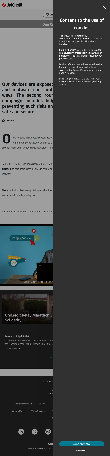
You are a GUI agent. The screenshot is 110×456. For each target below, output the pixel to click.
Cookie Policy (79, 70)
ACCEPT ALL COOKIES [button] (81, 444)
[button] (104, 7)
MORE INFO (81, 451)
